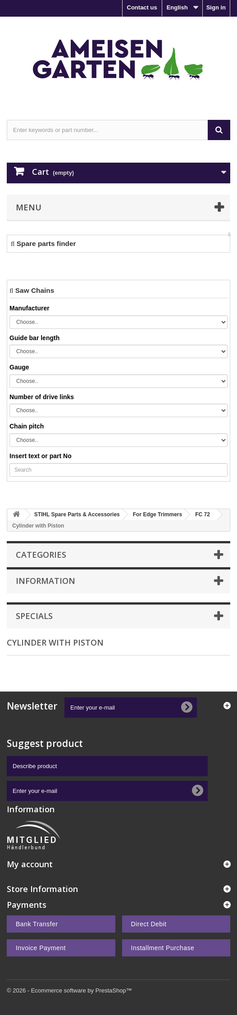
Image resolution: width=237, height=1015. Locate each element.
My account (30, 864)
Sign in (216, 7)
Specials (34, 615)
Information (45, 580)
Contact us (142, 7)
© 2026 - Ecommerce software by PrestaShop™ (69, 990)
